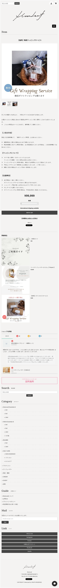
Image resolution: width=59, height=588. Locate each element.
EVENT (5, 480)
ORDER (5, 476)
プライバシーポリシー (9, 501)
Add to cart (29, 212)
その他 (7, 435)
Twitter (29, 541)
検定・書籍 (6, 473)
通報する (29, 222)
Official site (29, 534)
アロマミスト (7, 465)
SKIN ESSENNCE (10, 454)
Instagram (29, 537)
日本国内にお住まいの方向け (30, 218)
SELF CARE (6, 451)
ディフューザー (7, 469)
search (17, 3)
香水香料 (5, 440)
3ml (6, 410)
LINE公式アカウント (29, 544)
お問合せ (5, 498)
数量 (29, 200)
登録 (5, 522)
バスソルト (8, 457)
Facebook (29, 548)
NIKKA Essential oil (8, 421)
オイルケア (8, 461)
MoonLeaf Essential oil (9, 407)
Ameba (29, 551)
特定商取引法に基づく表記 (10, 504)
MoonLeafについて (8, 496)
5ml (6, 413)
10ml (6, 417)
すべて (7, 336)
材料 (4, 484)
